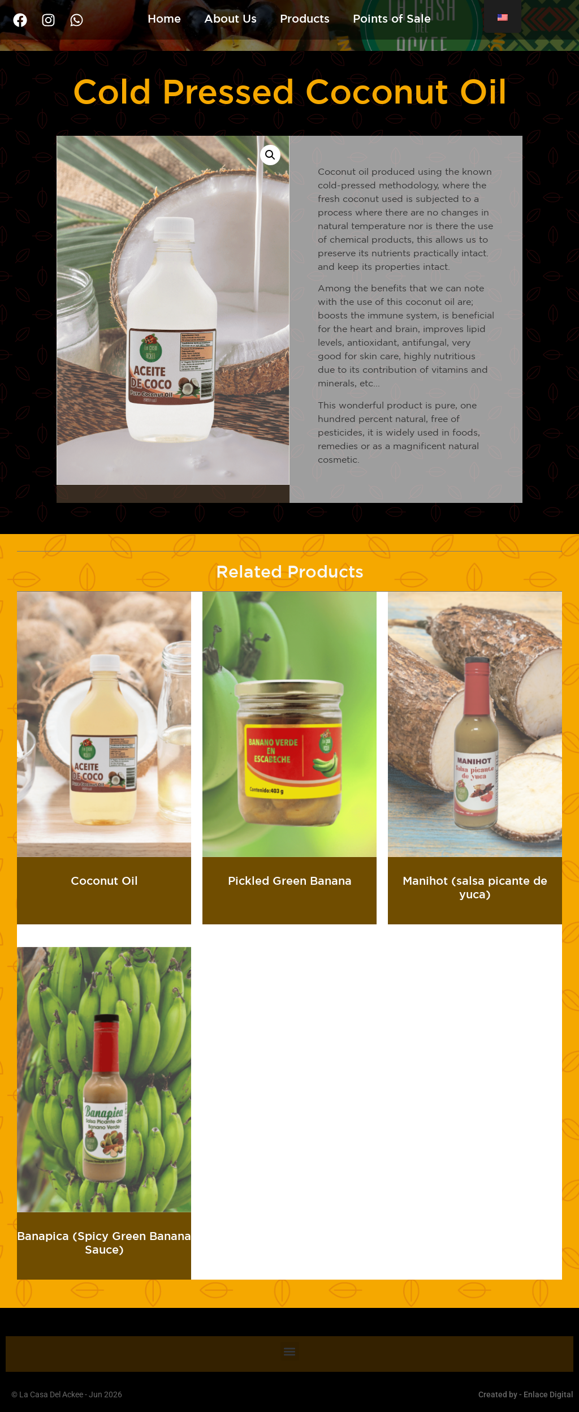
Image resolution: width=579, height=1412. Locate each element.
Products (305, 18)
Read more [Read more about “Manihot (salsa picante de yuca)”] (475, 914)
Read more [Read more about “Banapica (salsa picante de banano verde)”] (104, 1269)
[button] (270, 155)
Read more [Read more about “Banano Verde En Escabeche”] (289, 914)
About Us (230, 18)
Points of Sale (392, 18)
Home (164, 18)
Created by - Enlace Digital (525, 1394)
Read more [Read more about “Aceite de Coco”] (104, 914)
